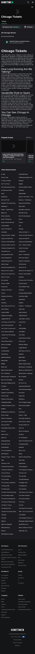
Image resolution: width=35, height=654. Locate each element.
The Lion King (5, 479)
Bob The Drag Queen (24, 216)
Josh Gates (22, 335)
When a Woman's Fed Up (25, 527)
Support (3, 614)
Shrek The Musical (24, 431)
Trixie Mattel (22, 514)
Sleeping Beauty (5, 441)
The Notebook (23, 485)
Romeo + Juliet (23, 415)
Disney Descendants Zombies (9, 267)
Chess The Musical (6, 229)
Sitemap (17, 645)
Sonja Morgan (5, 447)
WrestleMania (5, 552)
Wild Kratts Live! (23, 530)
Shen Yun (21, 428)
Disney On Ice (22, 267)
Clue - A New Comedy (25, 245)
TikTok (20, 575)
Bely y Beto (22, 206)
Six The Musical (23, 437)
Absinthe (21, 180)
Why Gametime (5, 617)
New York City (5, 585)
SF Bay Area (4, 578)
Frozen (3, 293)
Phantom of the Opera (7, 399)
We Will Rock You (23, 524)
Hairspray (3, 302)
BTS (19, 557)
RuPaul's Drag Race (6, 418)
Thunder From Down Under (8, 511)
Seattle (3, 580)
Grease (3, 299)
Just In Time (4, 338)
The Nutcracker (5, 489)
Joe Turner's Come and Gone (9, 328)
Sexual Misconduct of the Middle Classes (9, 428)
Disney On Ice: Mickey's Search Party (27, 270)
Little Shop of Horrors (24, 351)
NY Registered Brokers (24, 609)
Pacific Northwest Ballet (25, 389)
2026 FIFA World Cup (7, 549)
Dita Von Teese (5, 277)
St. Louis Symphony (6, 450)
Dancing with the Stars (7, 254)
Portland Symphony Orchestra (9, 405)
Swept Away (22, 463)
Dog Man (21, 277)
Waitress (3, 521)
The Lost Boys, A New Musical (9, 482)
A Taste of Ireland (6, 180)
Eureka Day (4, 286)
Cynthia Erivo (22, 251)
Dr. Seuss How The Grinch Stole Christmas (27, 280)
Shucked (21, 434)
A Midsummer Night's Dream (26, 177)
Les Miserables (5, 351)
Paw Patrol (21, 392)
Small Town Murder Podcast (26, 441)
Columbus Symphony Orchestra (9, 248)
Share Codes (21, 607)
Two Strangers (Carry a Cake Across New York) (27, 518)
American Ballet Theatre (25, 187)
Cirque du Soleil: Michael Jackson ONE (9, 241)
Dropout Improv (23, 283)
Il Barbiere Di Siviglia (6, 315)
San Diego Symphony (24, 418)
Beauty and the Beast (24, 203)
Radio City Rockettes (24, 405)
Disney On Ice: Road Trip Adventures (9, 273)
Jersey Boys (22, 322)
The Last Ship (22, 476)
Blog (2, 601)
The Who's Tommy (6, 505)
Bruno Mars (21, 560)
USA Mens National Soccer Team (8, 558)
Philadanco (22, 399)
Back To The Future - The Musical (27, 196)
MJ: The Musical (5, 373)
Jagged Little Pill (5, 318)
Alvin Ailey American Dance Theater (9, 187)
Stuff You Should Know (25, 457)
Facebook (21, 583)
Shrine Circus (4, 434)
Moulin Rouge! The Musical (8, 376)
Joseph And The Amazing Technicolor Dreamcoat (9, 335)
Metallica (20, 562)
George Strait (22, 552)
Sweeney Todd (5, 463)
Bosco (20, 219)
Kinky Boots (4, 347)
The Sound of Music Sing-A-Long (9, 502)
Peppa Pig (21, 396)
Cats (20, 225)
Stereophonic (5, 453)
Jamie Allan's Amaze (24, 318)
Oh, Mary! (3, 386)
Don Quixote (4, 280)
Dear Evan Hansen (24, 257)
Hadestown (22, 299)
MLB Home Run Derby (7, 561)
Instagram (21, 578)
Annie (2, 193)
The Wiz (21, 505)
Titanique (3, 514)
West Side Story (5, 527)
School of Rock (5, 424)
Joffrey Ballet (22, 328)
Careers (3, 604)
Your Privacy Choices (16, 636)
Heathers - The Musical (25, 306)
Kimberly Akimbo (23, 344)
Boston (3, 591)
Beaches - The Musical (25, 200)
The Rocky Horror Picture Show (27, 492)
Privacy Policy (17, 639)
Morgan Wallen (22, 555)
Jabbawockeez (23, 315)
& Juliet (3, 174)
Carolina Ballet (5, 225)
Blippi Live (4, 212)
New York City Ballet (6, 379)
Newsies (21, 379)
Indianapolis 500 (6, 567)
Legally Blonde (23, 347)
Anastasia (21, 190)
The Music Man (5, 485)
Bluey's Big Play (5, 216)
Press (2, 607)
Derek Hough (5, 264)
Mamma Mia (4, 360)
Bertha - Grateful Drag (7, 209)
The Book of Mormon (7, 469)
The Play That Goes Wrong (8, 492)
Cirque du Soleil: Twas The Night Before (9, 245)
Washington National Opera (26, 521)
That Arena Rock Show (7, 466)
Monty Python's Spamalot (25, 373)
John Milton (22, 331)
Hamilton (21, 302)
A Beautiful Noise (23, 174)
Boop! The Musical (6, 219)
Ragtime (3, 408)
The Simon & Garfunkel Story (9, 498)
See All (29, 137)
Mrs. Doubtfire (22, 376)
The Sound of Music (24, 498)
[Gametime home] (8, 2)
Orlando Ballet (5, 389)
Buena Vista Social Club (7, 222)
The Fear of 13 (22, 473)
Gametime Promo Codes (8, 609)
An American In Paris (6, 190)
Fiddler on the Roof (6, 290)
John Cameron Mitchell (7, 331)
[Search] (28, 2)
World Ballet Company (7, 534)
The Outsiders (22, 489)
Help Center (21, 599)
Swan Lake (22, 460)
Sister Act (3, 437)
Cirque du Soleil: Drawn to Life (27, 235)
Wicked (3, 530)
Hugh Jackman (23, 312)
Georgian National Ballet (25, 293)
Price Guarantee (22, 604)
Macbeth (21, 354)
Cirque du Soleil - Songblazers (9, 235)
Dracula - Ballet (5, 283)
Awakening (4, 196)
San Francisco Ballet (6, 421)
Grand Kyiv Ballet (23, 296)
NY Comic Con (22, 383)
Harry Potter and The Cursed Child (9, 306)
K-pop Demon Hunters (25, 338)
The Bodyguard (23, 466)
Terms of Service (17, 642)
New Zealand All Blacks (8, 564)
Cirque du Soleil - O (24, 232)
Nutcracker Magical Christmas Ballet (9, 383)
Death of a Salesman (24, 261)
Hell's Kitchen (5, 309)
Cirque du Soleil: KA (24, 238)
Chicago (21, 229)
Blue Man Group (23, 212)
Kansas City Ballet (6, 344)
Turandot (3, 518)
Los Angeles (4, 575)
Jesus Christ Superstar (7, 325)
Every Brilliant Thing (24, 286)
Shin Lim (3, 431)
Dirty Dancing (22, 264)
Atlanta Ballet (22, 193)
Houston (3, 583)
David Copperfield (6, 257)
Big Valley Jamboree (24, 209)
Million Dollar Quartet (6, 370)
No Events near (11, 27)
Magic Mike (22, 357)
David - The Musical (24, 254)
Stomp (20, 453)
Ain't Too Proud (5, 184)
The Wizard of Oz (6, 508)
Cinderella (4, 232)
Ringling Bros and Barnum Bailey (9, 412)
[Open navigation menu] (32, 2)
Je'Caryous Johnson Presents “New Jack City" (9, 322)
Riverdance (22, 412)
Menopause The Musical (25, 367)
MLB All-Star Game (6, 555)
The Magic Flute (23, 482)
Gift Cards (4, 612)
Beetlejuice (4, 206)
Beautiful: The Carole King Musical (9, 203)
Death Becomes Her (6, 261)
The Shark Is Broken (24, 495)
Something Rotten (23, 444)
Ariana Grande (22, 565)
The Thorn (22, 502)
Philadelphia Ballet (6, 402)
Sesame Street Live (24, 424)
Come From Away (23, 248)
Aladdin (21, 184)
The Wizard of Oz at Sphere (26, 508)
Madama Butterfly (6, 357)
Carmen (21, 222)
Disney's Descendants (25, 273)
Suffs (2, 460)
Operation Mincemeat (24, 386)
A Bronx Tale (4, 177)
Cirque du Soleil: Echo (7, 238)
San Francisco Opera (24, 421)
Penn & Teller (5, 396)
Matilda (3, 363)
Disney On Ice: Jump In (7, 270)
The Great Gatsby (6, 476)
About (3, 599)
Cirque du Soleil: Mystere (25, 241)
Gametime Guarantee (24, 601)
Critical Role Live (5, 251)
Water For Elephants (6, 524)
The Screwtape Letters (7, 495)
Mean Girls (4, 367)
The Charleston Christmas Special (27, 469)
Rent (20, 408)
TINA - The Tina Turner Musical (27, 511)
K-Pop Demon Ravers (7, 341)
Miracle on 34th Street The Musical (27, 370)
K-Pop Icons (22, 341)
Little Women (4, 354)
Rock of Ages (5, 415)
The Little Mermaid (24, 479)
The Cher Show (5, 473)
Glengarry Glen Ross (6, 296)
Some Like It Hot (5, 444)
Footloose (21, 290)
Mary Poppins (22, 360)
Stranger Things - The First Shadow (9, 457)
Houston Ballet (5, 312)
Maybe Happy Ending (24, 363)
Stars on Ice (22, 450)
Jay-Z (19, 549)
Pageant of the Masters (7, 392)
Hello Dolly (22, 309)
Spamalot (21, 447)
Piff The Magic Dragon (25, 402)
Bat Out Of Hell (5, 200)
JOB (20, 325)
